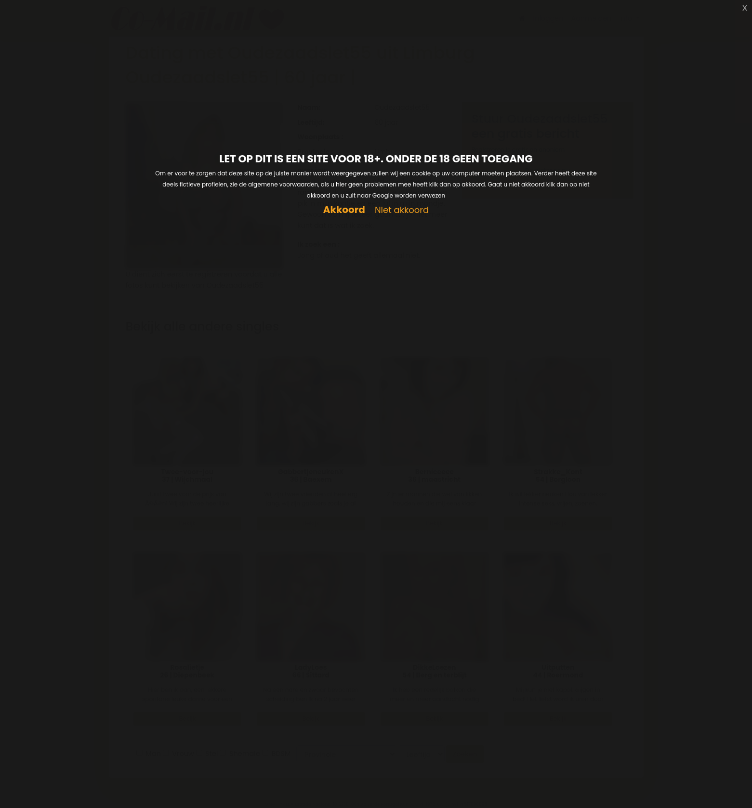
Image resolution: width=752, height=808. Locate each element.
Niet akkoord (402, 210)
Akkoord (344, 209)
